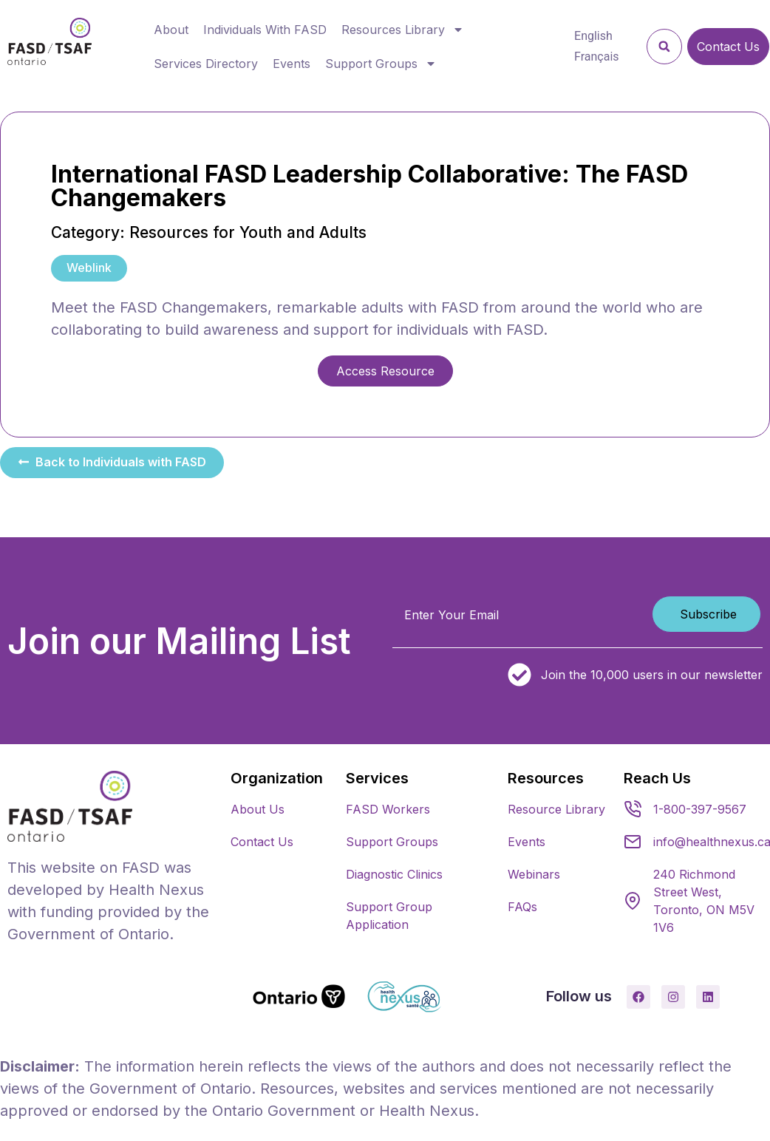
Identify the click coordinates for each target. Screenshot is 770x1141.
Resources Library (402, 29)
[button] (664, 46)
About (171, 29)
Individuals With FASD (265, 29)
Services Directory (206, 63)
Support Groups (381, 63)
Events (291, 63)
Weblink (89, 267)
